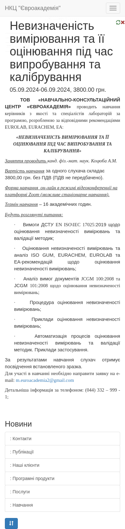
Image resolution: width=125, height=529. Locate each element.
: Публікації (22, 451)
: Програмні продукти (32, 478)
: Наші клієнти (25, 465)
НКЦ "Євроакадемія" (33, 8)
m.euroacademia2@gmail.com (45, 380)
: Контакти (20, 438)
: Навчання (21, 505)
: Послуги (20, 491)
